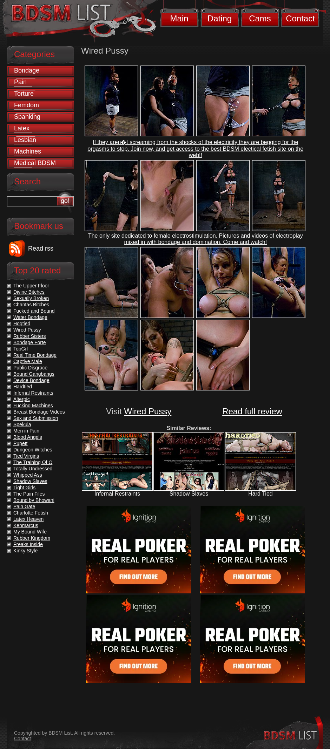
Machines (27, 151)
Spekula (22, 424)
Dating (219, 18)
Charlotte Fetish (30, 513)
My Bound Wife (30, 531)
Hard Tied (260, 494)
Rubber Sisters (29, 336)
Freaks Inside (28, 544)
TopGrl (20, 349)
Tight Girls (24, 487)
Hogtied (21, 323)
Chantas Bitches (31, 304)
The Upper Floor (31, 285)
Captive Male (27, 361)
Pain (20, 82)
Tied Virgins (26, 456)
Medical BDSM (35, 162)
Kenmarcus (25, 525)
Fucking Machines (33, 405)
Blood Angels (27, 437)
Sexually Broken (31, 298)
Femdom (26, 105)
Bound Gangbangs (33, 374)
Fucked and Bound (34, 311)
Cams (260, 18)
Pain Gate (24, 506)
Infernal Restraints (117, 494)
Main (179, 18)
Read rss (40, 248)
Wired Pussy (148, 411)
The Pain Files (29, 494)
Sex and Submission (35, 418)
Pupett (20, 443)
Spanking (27, 116)
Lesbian (25, 139)
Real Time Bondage (35, 355)
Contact (300, 18)
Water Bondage (30, 317)
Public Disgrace (30, 367)
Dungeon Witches (32, 449)
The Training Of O (32, 462)
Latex (21, 128)
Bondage (26, 70)
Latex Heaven (28, 519)
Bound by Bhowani (33, 500)
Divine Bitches (29, 292)
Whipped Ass (27, 475)
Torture (24, 93)
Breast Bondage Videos (39, 412)
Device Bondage (31, 380)
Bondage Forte (29, 342)
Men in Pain (26, 431)
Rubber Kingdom (31, 538)
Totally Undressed (32, 468)
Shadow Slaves (189, 494)
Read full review (252, 411)
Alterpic (21, 399)
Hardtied (22, 386)
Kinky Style (25, 550)
